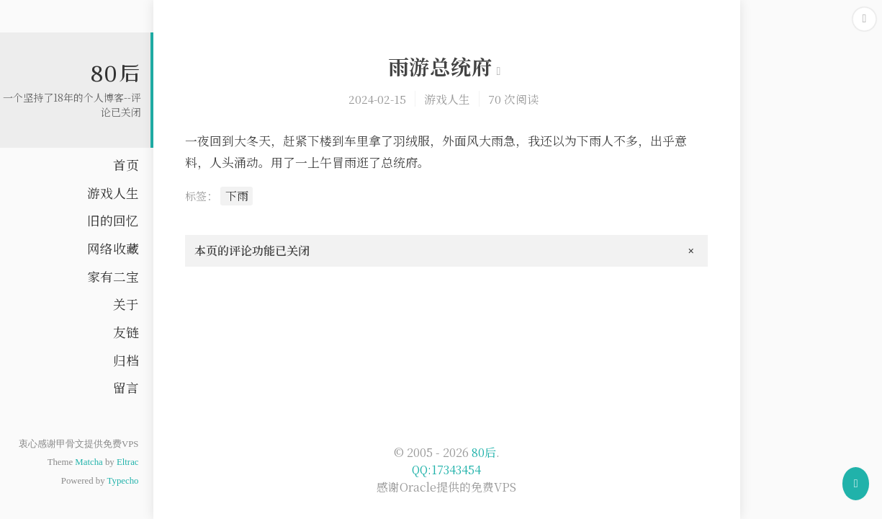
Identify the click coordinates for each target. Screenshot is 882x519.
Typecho (123, 481)
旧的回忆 (113, 220)
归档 (126, 360)
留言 (126, 387)
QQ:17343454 (446, 469)
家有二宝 (113, 276)
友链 (126, 332)
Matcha (88, 462)
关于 (126, 304)
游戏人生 (113, 193)
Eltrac (128, 462)
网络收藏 (113, 248)
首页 (126, 165)
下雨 (236, 195)
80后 (116, 72)
